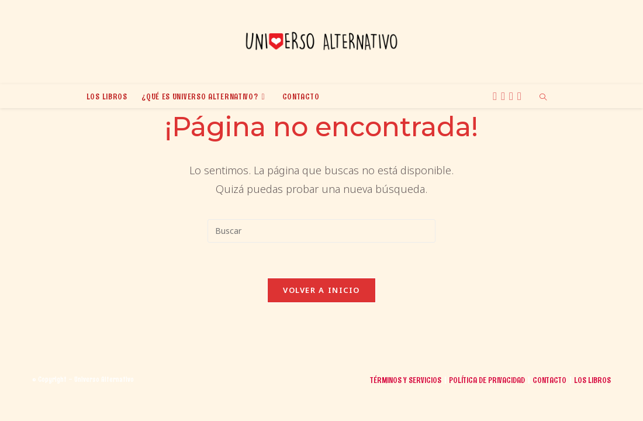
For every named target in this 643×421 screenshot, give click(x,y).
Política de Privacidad (487, 407)
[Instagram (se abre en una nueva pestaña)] (505, 96)
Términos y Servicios (405, 407)
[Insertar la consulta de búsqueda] (321, 231)
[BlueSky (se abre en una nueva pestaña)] (513, 96)
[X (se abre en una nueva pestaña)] (496, 96)
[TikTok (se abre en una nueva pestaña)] (521, 96)
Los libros (592, 407)
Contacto (549, 407)
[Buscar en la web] (543, 97)
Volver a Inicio (321, 290)
